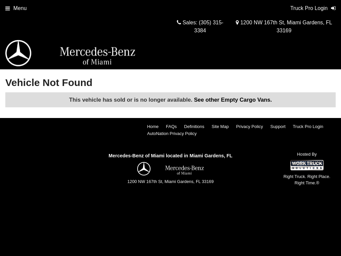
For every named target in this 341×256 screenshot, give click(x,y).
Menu (16, 8)
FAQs (171, 126)
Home (153, 126)
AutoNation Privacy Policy (172, 133)
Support (278, 126)
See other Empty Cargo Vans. (233, 100)
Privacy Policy (249, 126)
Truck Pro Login (308, 126)
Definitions (194, 126)
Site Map (220, 126)
